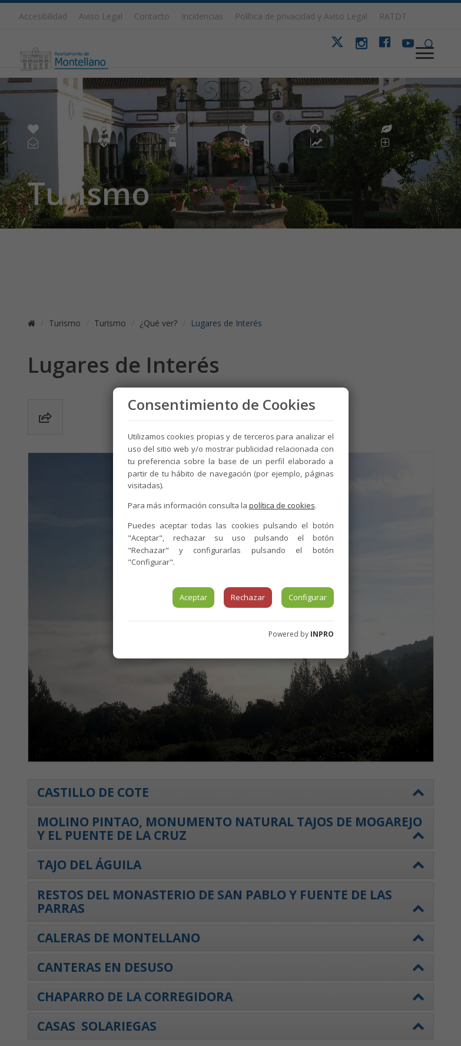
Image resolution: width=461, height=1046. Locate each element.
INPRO (322, 634)
